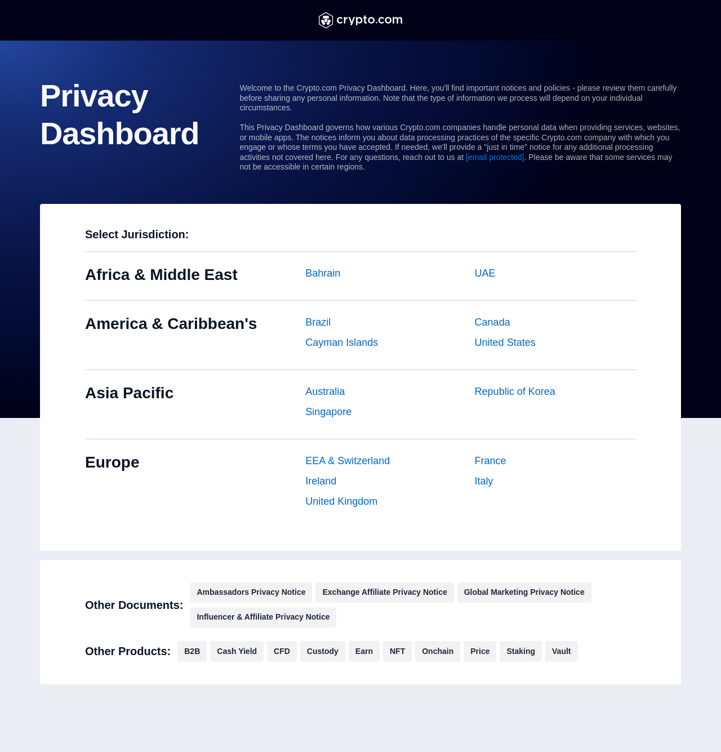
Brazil (318, 322)
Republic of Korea (515, 391)
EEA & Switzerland (347, 460)
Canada (492, 322)
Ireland (320, 481)
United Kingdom (341, 501)
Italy (484, 481)
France (490, 460)
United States (505, 342)
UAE (485, 273)
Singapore (328, 411)
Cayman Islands (341, 342)
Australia (325, 391)
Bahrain (322, 273)
